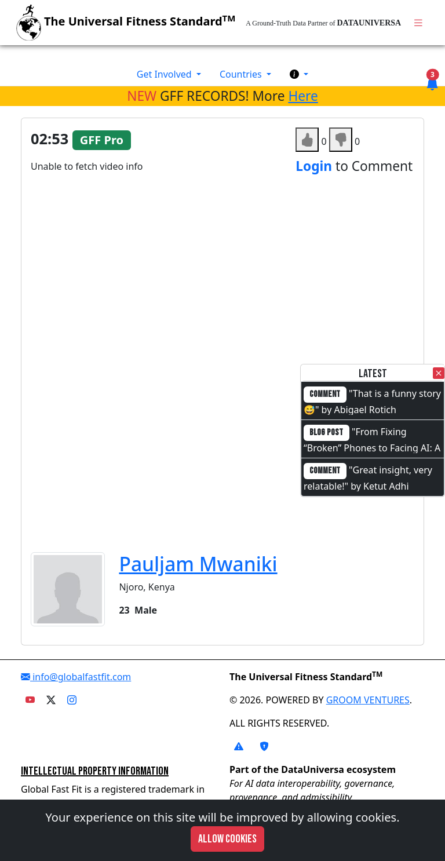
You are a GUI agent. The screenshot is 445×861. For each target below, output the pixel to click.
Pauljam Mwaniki (198, 563)
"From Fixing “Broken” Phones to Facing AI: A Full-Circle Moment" (372, 446)
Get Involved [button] (165, 74)
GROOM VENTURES (368, 700)
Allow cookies (227, 839)
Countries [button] (242, 74)
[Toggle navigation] (418, 22)
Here (303, 96)
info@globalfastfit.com (76, 676)
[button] (299, 74)
